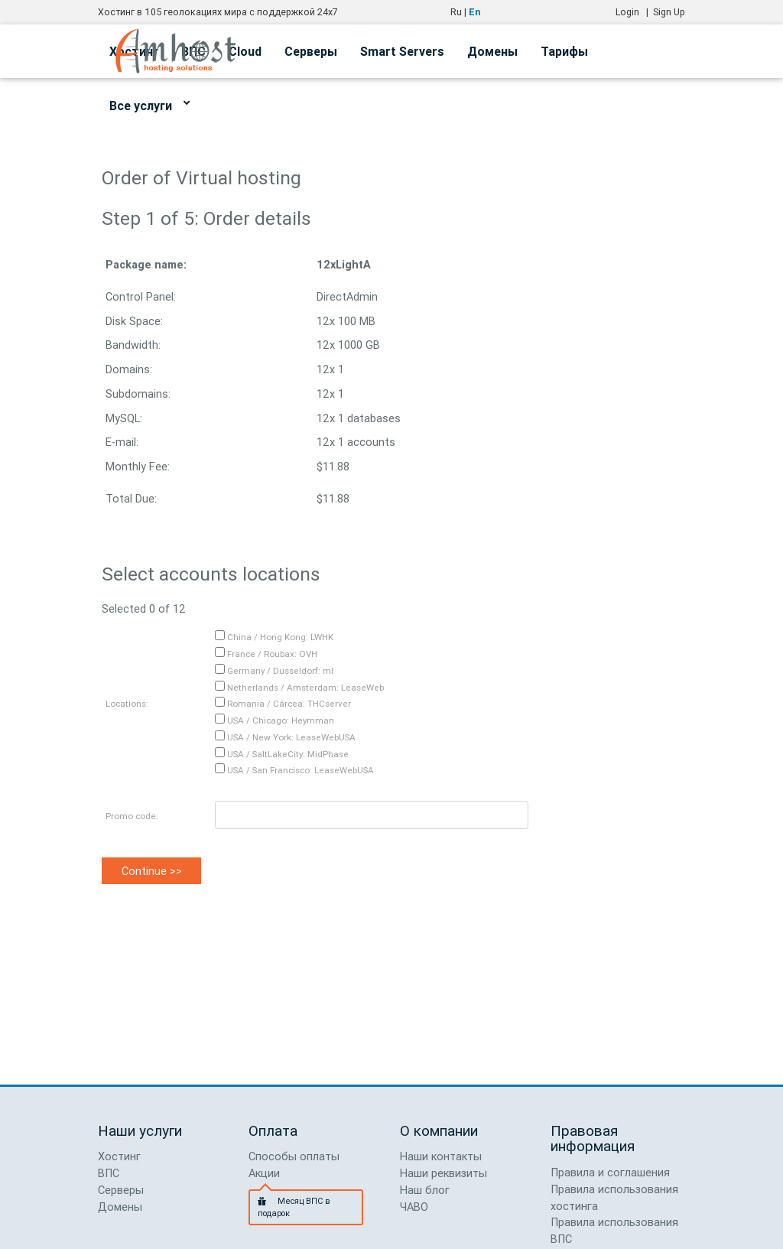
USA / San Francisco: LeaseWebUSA (294, 770)
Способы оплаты (294, 1156)
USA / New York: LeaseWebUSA (285, 737)
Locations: (127, 703)
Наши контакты (441, 1156)
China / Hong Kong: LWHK (274, 636)
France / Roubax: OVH (266, 653)
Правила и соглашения (610, 1172)
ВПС (108, 1173)
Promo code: (132, 815)
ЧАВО (414, 1206)
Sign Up (669, 12)
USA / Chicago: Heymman (274, 720)
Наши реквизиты (443, 1173)
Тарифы (564, 51)
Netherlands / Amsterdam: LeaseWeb (299, 687)
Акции (264, 1173)
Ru (456, 12)
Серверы (310, 51)
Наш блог (425, 1189)
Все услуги (149, 103)
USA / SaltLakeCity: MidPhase (282, 753)
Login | (634, 12)
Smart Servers (402, 51)
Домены (492, 51)
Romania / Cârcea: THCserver (283, 703)
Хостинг (119, 1156)
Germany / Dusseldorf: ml (274, 670)
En (474, 12)
